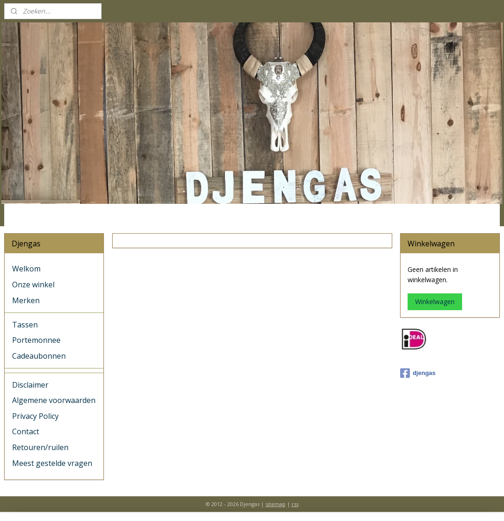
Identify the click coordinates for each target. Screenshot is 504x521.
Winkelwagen (435, 301)
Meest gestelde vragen (52, 463)
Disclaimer (30, 385)
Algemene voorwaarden (53, 400)
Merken (26, 300)
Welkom (26, 269)
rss (295, 503)
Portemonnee (36, 340)
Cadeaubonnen (39, 356)
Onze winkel (33, 284)
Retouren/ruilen (40, 447)
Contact (25, 431)
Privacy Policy (35, 416)
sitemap (276, 503)
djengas (418, 373)
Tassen (25, 325)
